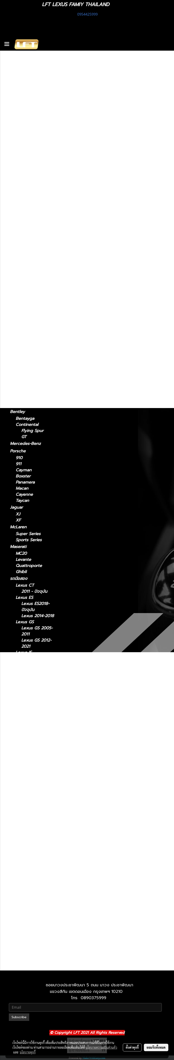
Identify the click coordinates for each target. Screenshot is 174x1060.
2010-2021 (25, 965)
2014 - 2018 (27, 174)
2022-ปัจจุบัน (28, 213)
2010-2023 (26, 345)
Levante (23, 560)
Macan (22, 488)
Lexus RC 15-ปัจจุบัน (34, 845)
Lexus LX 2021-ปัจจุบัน (36, 796)
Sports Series (29, 540)
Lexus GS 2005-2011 (37, 631)
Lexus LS (18, 253)
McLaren (18, 527)
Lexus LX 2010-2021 (36, 784)
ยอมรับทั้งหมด (156, 1047)
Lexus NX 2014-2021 (36, 814)
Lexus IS (18, 135)
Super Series (28, 534)
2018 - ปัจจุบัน (29, 168)
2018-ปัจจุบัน (27, 246)
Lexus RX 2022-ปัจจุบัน (36, 900)
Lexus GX (19, 331)
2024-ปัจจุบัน (28, 227)
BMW (15, 351)
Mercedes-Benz (25, 443)
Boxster (23, 476)
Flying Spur (32, 431)
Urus (20, 393)
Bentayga (25, 419)
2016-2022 (26, 305)
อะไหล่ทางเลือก (23, 114)
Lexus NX (19, 200)
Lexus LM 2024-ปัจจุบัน (37, 717)
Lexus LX (25, 775)
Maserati (18, 546)
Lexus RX (19, 286)
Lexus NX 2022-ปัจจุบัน (37, 826)
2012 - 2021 (27, 187)
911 (18, 464)
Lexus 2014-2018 (37, 616)
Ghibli (21, 572)
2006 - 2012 (27, 154)
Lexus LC (19, 239)
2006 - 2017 (27, 266)
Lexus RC (19, 272)
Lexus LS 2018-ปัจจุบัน (36, 765)
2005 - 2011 (27, 193)
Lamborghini (22, 386)
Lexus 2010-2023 (38, 945)
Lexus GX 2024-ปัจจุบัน (37, 936)
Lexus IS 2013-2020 (35, 686)
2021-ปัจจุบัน (27, 142)
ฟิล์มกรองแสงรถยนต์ (29, 99)
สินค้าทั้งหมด (21, 84)
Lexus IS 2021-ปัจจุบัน (35, 662)
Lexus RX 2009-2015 (37, 875)
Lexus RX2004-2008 (36, 863)
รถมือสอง (18, 578)
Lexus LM (19, 220)
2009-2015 (26, 299)
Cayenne (24, 494)
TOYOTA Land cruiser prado (31, 375)
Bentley (17, 411)
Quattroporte (29, 566)
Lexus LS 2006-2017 (36, 753)
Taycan (22, 501)
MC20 (21, 553)
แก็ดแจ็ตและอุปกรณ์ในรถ (32, 106)
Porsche (18, 451)
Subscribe (19, 1017)
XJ (18, 514)
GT (24, 437)
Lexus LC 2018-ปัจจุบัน (36, 735)
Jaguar (16, 507)
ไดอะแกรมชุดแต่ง (25, 91)
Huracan (24, 399)
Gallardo (24, 405)
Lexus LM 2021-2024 (36, 704)
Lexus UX (19, 318)
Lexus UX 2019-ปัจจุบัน (36, 918)
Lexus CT (19, 121)
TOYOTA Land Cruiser (31, 365)
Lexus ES (18, 161)
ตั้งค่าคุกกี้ (132, 1047)
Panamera (25, 482)
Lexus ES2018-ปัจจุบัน (35, 607)
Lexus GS (19, 180)
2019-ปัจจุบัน (27, 325)
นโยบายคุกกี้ (28, 1052)
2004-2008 (27, 293)
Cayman (23, 470)
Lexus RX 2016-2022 (36, 887)
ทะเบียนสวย (20, 76)
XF (18, 520)
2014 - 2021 (27, 207)
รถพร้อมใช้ (19, 69)
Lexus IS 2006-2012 (36, 674)
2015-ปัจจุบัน (27, 279)
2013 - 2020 (27, 148)
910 (19, 458)
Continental (27, 425)
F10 (19, 358)
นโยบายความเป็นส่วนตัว (101, 1047)
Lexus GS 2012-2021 (36, 643)
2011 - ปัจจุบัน (28, 128)
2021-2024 (26, 233)
